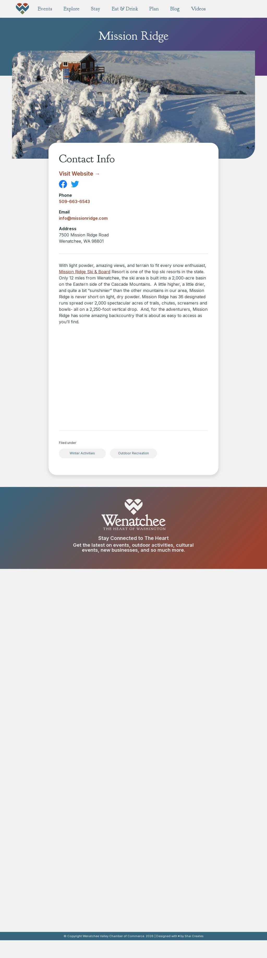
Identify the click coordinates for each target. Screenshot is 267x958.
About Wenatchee (221, 895)
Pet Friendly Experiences (170, 903)
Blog (211, 869)
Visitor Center (218, 908)
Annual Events (103, 783)
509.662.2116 (47, 702)
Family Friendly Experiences (172, 896)
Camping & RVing (221, 783)
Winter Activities (82, 453)
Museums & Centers (166, 820)
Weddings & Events (165, 909)
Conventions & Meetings (169, 889)
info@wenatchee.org (47, 708)
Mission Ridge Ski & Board (84, 271)
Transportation (161, 916)
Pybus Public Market (166, 789)
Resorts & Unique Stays (226, 790)
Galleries (156, 846)
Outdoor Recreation (133, 453)
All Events (99, 777)
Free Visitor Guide (164, 876)
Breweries (100, 889)
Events (99, 770)
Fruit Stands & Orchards (169, 833)
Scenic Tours (159, 813)
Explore (157, 770)
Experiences (159, 827)
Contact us (47, 667)
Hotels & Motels (220, 777)
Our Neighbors (218, 902)
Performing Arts (162, 853)
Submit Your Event (107, 790)
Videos (214, 921)
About (214, 888)
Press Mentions (219, 876)
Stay (211, 770)
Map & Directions (163, 883)
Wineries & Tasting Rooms (114, 883)
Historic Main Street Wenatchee (165, 779)
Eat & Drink (106, 869)
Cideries (98, 896)
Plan (153, 869)
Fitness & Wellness (164, 840)
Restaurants (101, 876)
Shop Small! (158, 807)
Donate (47, 821)
